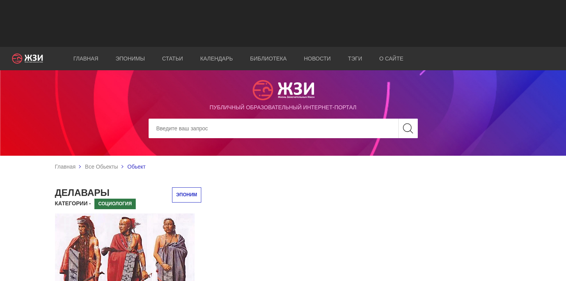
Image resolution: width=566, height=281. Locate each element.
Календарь (216, 58)
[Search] (283, 128)
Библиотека (268, 58)
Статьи (172, 58)
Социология (115, 203)
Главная (85, 58)
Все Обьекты (101, 167)
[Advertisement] (283, 23)
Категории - (73, 203)
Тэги (355, 58)
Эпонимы (130, 58)
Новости (317, 58)
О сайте (391, 58)
